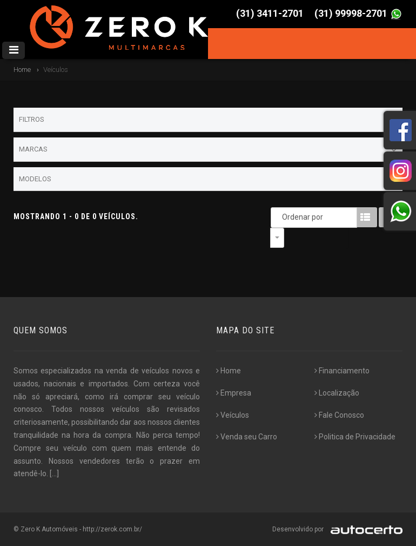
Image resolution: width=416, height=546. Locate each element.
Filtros (208, 120)
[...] (54, 473)
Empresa (233, 393)
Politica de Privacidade (354, 436)
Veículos (232, 415)
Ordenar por (279, 217)
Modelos (208, 179)
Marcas (208, 150)
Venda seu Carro (246, 436)
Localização (336, 393)
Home (22, 69)
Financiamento (342, 370)
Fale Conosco (339, 415)
